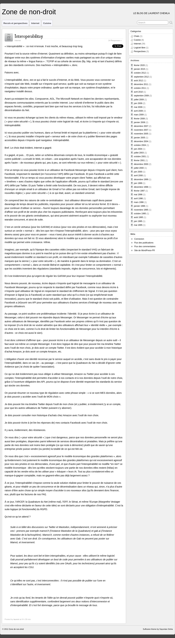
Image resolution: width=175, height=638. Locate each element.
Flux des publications (143, 243)
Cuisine (47, 23)
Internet (35, 23)
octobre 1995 (140, 213)
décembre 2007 (141, 126)
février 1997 (139, 191)
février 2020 (139, 65)
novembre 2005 (141, 134)
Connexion (139, 239)
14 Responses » (115, 40)
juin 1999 (138, 183)
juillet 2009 (139, 99)
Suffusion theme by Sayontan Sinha (158, 629)
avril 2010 (138, 92)
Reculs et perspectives (15, 23)
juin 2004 (138, 149)
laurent (16, 619)
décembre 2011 (141, 84)
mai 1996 (138, 194)
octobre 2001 (140, 156)
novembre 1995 (141, 210)
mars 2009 (139, 114)
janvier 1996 (139, 206)
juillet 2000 (139, 168)
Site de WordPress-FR (144, 250)
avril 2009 (138, 111)
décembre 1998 (141, 187)
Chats (136, 36)
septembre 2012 (141, 77)
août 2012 (138, 80)
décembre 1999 (141, 179)
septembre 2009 (141, 95)
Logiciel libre (139, 47)
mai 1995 (138, 225)
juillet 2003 (139, 153)
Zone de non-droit (29, 12)
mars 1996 (139, 202)
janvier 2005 (139, 137)
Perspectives (140, 51)
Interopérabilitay (29, 36)
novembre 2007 (141, 130)
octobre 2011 (140, 88)
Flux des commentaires (144, 246)
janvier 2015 (139, 69)
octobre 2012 (140, 73)
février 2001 (139, 160)
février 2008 (139, 118)
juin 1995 (138, 221)
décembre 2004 (141, 141)
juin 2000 (138, 172)
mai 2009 (138, 107)
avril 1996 (138, 198)
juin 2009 (138, 103)
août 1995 (138, 217)
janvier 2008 (139, 122)
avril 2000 (138, 175)
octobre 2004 (140, 145)
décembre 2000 (141, 164)
